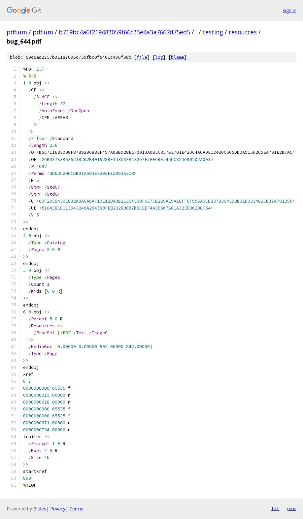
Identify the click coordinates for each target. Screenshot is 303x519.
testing (213, 32)
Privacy (57, 508)
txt (275, 508)
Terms (76, 508)
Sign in (289, 10)
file (142, 57)
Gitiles (39, 508)
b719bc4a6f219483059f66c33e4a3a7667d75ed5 (124, 32)
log (159, 57)
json (291, 508)
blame (177, 57)
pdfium (17, 32)
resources (243, 32)
